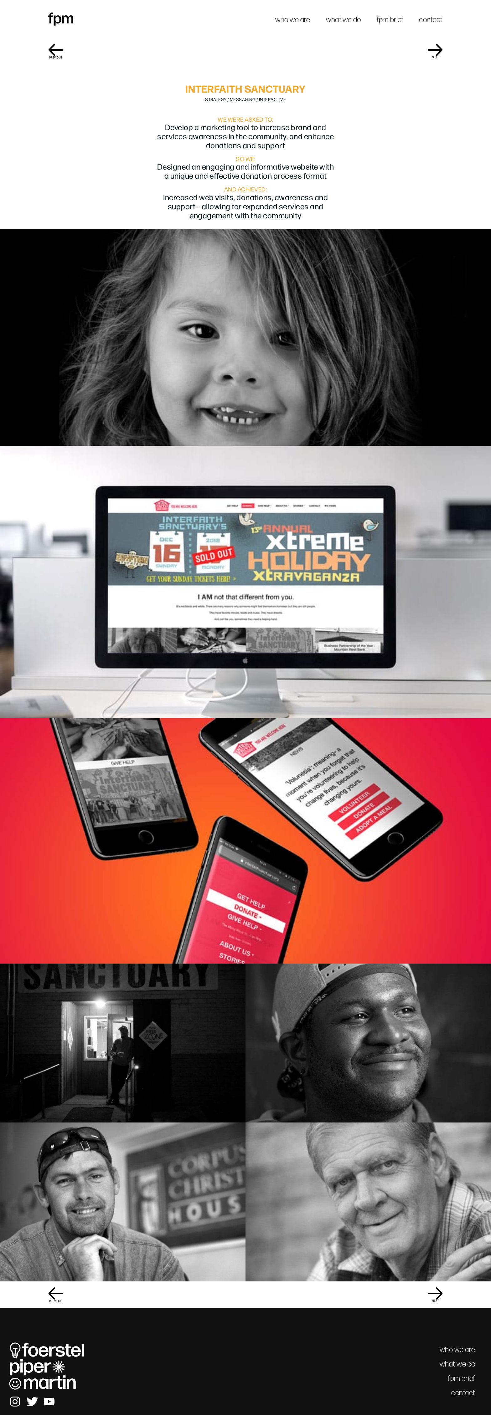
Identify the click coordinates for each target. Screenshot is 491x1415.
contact (430, 19)
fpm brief (390, 19)
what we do (343, 19)
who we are (292, 19)
